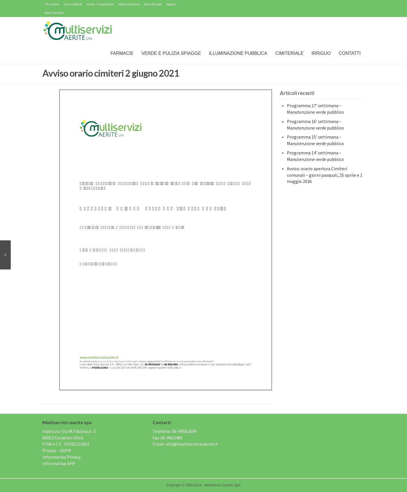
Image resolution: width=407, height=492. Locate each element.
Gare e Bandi (73, 4)
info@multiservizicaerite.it (192, 444)
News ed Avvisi (129, 4)
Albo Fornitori (54, 12)
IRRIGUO (321, 53)
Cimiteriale (289, 53)
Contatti (350, 53)
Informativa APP (58, 463)
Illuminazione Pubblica (238, 53)
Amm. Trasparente (100, 4)
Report (171, 4)
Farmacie (122, 53)
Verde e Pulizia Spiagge (171, 53)
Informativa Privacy (61, 457)
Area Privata (153, 4)
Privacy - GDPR (56, 450)
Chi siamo (52, 4)
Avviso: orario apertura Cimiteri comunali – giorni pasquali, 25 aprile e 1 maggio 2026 (324, 175)
